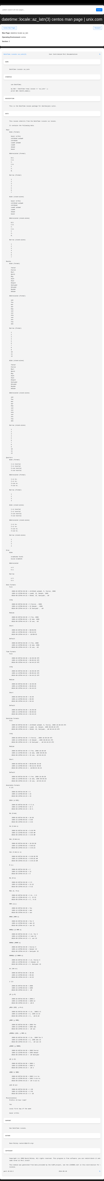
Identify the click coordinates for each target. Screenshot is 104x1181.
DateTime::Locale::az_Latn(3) (15, 54)
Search (99, 10)
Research (98, 28)
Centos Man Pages (9, 28)
